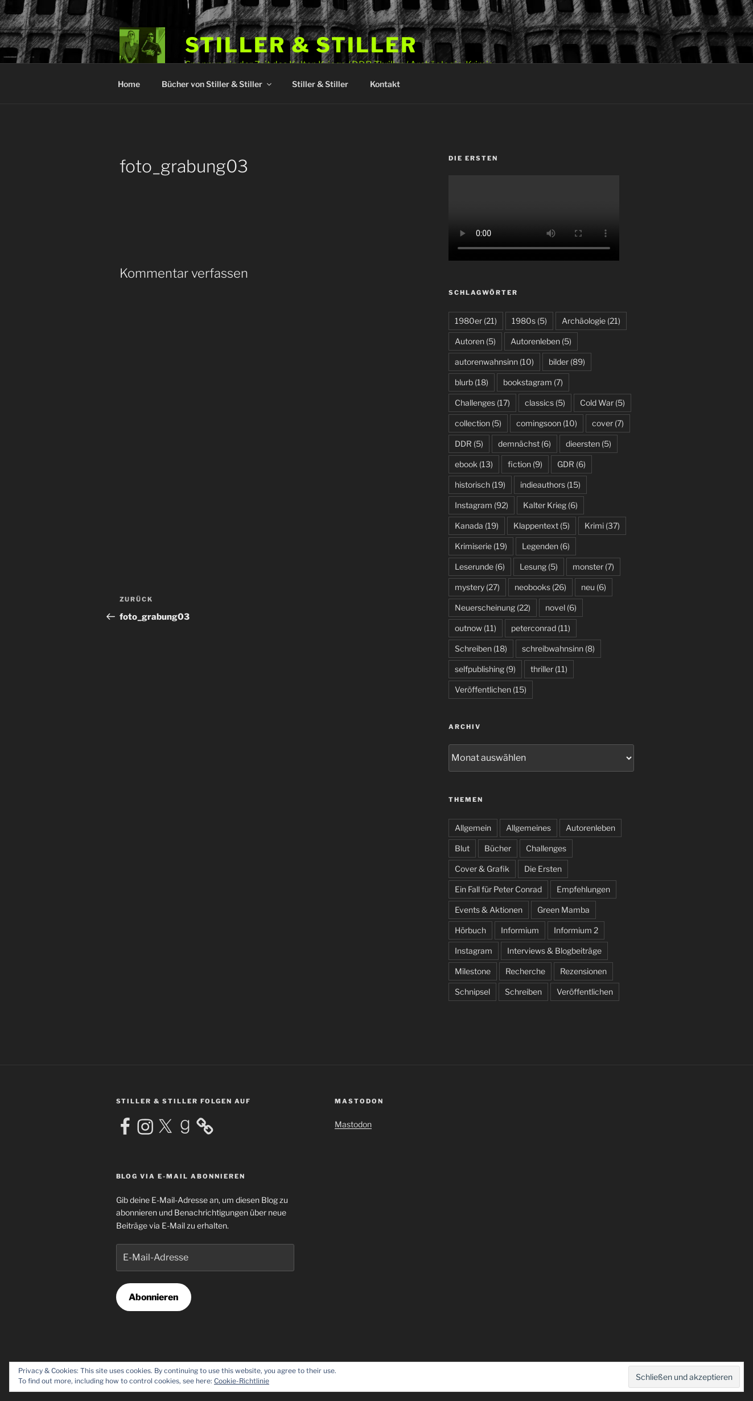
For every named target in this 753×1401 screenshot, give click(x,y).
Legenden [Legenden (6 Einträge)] (546, 546)
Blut (462, 848)
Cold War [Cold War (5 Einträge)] (602, 402)
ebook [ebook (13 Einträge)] (474, 464)
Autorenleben (590, 828)
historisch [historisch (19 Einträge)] (480, 484)
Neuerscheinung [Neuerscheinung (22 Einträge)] (492, 607)
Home (129, 84)
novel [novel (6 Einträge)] (561, 607)
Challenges (546, 848)
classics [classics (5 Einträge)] (545, 402)
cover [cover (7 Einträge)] (608, 423)
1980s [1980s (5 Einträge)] (529, 320)
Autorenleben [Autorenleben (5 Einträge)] (541, 341)
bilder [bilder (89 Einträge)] (567, 361)
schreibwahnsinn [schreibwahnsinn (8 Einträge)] (558, 648)
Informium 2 (576, 930)
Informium (520, 930)
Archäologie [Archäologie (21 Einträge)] (591, 320)
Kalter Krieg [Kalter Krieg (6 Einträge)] (550, 505)
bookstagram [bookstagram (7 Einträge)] (533, 382)
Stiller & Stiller (301, 44)
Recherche (525, 971)
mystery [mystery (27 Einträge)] (477, 587)
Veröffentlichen (585, 991)
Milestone (473, 971)
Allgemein (473, 828)
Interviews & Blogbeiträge (554, 950)
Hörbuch (470, 930)
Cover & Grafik (482, 868)
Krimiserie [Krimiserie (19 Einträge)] (481, 546)
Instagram (473, 950)
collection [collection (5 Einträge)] (478, 423)
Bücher (497, 848)
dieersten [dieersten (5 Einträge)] (588, 443)
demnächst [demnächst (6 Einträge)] (524, 443)
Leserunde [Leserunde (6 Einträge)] (480, 566)
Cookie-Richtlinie (241, 1381)
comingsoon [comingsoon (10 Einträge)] (546, 423)
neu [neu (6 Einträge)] (593, 587)
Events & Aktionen (488, 909)
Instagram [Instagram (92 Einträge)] (481, 505)
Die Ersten (543, 868)
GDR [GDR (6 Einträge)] (571, 464)
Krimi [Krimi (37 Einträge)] (602, 525)
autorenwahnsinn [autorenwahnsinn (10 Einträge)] (494, 361)
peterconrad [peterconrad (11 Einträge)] (540, 628)
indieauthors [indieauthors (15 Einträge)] (550, 484)
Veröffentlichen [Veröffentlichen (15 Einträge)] (490, 689)
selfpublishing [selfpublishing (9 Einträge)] (485, 669)
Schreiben (523, 991)
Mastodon (353, 1124)
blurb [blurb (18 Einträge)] (471, 382)
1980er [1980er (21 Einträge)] (476, 320)
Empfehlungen (583, 889)
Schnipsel (472, 991)
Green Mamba (563, 909)
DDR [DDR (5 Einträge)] (469, 443)
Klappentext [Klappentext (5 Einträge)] (541, 525)
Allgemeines (528, 828)
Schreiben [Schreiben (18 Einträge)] (481, 648)
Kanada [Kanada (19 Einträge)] (477, 525)
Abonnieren (153, 1297)
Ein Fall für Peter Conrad (498, 889)
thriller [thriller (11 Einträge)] (548, 669)
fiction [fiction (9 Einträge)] (525, 464)
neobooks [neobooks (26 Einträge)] (540, 587)
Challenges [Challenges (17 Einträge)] (482, 402)
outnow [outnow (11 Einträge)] (475, 628)
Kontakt (385, 84)
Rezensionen (583, 971)
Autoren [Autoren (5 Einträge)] (475, 341)
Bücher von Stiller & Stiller (217, 84)
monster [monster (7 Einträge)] (593, 566)
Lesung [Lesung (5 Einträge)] (539, 566)
